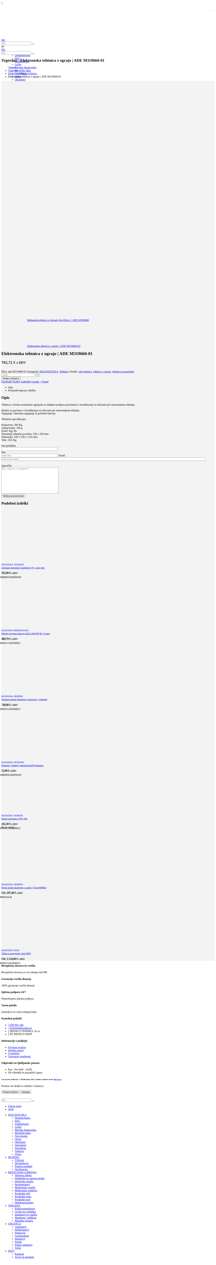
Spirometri (20, 1150)
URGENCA (14, 1228)
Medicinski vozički (25, 1192)
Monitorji (20, 1243)
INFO (11, 1256)
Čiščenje (19, 1165)
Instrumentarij (22, 1189)
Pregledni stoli (22, 1204)
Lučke (18, 1132)
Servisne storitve (17, 1052)
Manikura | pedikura (25, 1222)
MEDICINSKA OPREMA (22, 1177)
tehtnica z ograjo (102, 371)
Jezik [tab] (11, 1114)
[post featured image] (26, 563)
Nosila (18, 1247)
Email (45, 381)
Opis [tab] (10, 387)
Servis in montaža (24, 1262)
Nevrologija (21, 1141)
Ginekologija (22, 1129)
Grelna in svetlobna (25, 1216)
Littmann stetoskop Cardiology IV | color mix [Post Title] (23, 572)
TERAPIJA (14, 1210)
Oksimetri (20, 79)
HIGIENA (13, 1162)
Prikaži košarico (10, 1097)
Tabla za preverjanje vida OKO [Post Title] (16, 958)
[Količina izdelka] (20, 375)
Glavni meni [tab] (14, 1111)
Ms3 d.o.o (57, 1084)
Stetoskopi (19, 569)
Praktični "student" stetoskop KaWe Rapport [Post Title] (22, 770)
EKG (17, 1126)
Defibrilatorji (22, 1234)
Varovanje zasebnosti (19, 1061)
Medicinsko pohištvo (26, 1195)
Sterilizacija (21, 1174)
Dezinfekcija (22, 1168)
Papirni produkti (23, 1171)
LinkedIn (26, 381)
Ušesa (18, 1159)
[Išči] (33, 44)
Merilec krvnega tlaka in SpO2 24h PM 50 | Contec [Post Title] (25, 638)
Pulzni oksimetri (23, 1250)
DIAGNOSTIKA (49, 371)
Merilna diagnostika (25, 1135)
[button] (3, 40)
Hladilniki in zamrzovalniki (29, 1183)
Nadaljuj (26, 1097)
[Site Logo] (18, 37)
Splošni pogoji (16, 1055)
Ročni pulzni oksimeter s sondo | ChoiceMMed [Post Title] (23, 892)
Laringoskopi (22, 1240)
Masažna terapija (24, 1225)
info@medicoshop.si (20, 1033)
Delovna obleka (23, 1180)
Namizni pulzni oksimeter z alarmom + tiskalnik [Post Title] (24, 704)
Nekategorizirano (24, 1207)
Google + (36, 381)
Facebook (6, 381)
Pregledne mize (23, 1201)
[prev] (45, 320)
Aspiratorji (20, 1231)
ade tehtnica (85, 371)
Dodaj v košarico (11, 378)
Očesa (16, 955)
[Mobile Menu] (1, 2)
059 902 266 (15, 1030)
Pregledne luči (22, 1198)
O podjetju (13, 1058)
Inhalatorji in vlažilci (26, 1219)
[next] (40, 346)
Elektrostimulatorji (25, 1213)
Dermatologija (22, 55)
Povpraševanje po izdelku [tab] (22, 390)
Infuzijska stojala (24, 1186)
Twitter (16, 381)
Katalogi (19, 1259)
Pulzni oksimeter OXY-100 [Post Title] (14, 823)
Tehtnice (64, 371)
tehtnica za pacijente (123, 371)
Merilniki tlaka (21, 635)
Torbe (18, 1253)
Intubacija (20, 1237)
